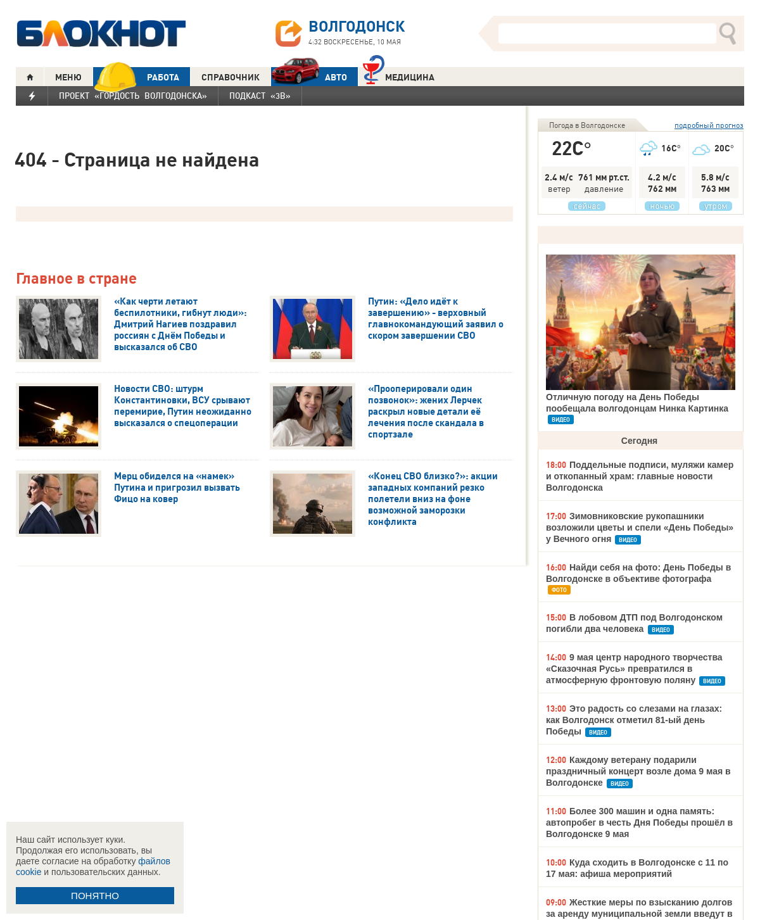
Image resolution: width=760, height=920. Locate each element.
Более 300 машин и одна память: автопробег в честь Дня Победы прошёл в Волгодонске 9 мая (639, 822)
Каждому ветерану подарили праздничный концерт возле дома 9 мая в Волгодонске (638, 771)
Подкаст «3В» (260, 96)
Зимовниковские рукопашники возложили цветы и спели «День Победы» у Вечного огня (639, 527)
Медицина (398, 75)
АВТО (309, 77)
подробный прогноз (709, 125)
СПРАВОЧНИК (230, 77)
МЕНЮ (68, 77)
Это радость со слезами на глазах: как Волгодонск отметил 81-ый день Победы (634, 719)
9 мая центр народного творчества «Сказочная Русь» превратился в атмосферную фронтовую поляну (634, 668)
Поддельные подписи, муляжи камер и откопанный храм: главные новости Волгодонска (639, 476)
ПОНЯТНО (95, 895)
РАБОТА (136, 77)
